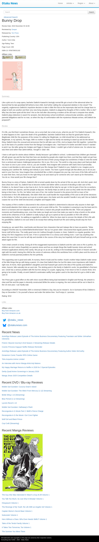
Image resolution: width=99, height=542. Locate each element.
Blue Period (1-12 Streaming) (13, 399)
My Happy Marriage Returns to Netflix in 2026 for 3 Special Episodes (28, 367)
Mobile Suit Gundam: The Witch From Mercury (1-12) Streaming (27, 391)
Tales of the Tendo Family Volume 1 (16, 523)
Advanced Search (11, 17)
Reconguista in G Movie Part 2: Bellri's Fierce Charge (22, 411)
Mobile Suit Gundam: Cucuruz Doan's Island (19, 387)
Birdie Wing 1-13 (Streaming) (13, 395)
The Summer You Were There (13, 531)
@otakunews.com (17, 325)
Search (91, 12)
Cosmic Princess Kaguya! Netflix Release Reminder (22, 347)
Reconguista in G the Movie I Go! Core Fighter (20, 415)
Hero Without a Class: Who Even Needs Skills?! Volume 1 (24, 519)
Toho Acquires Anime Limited (13, 359)
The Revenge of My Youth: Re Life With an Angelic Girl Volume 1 (27, 507)
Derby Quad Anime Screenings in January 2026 (20, 371)
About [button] (92, 3)
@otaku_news (15, 320)
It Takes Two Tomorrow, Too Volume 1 (16, 527)
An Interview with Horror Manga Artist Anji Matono (21, 363)
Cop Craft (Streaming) (10, 423)
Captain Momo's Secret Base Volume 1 (17, 511)
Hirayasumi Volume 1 (10, 503)
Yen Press (15, 33)
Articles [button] (70, 3)
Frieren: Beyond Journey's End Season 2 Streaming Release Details (28, 343)
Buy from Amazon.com (11, 311)
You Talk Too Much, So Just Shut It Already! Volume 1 (22, 499)
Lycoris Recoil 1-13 (9, 403)
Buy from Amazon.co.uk (11, 313)
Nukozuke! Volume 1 (10, 515)
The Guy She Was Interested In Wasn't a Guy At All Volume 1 (26, 495)
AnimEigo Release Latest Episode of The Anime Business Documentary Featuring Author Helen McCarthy (43, 351)
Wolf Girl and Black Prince (12, 419)
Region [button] (81, 3)
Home (60, 3)
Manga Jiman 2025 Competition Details (17, 376)
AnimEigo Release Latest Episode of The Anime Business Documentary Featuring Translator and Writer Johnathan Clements (46, 337)
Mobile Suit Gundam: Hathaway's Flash (17, 407)
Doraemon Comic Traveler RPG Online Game (19, 355)
